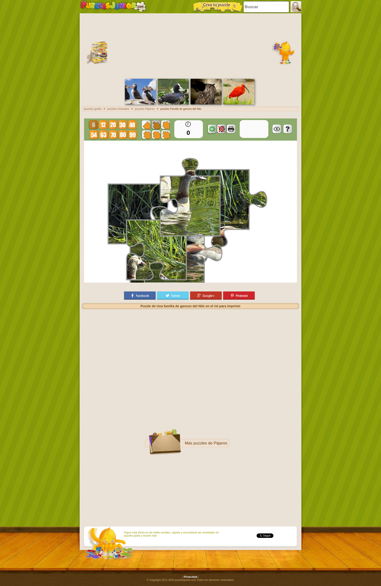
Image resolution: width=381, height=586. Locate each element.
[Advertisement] (190, 45)
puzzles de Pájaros (210, 443)
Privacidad (190, 576)
